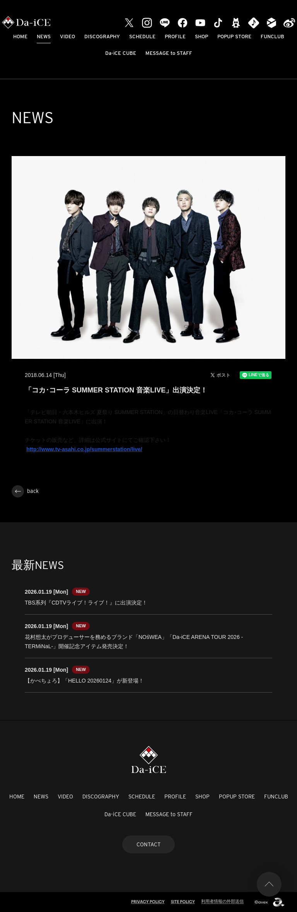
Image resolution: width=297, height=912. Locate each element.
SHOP (201, 36)
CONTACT (148, 844)
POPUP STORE (234, 36)
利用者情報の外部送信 (222, 901)
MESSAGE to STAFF (168, 53)
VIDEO (67, 36)
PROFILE (175, 36)
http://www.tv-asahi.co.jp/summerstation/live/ (84, 449)
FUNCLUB (272, 36)
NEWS (44, 36)
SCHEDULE (142, 36)
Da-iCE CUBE (120, 53)
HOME (20, 36)
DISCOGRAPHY (102, 36)
